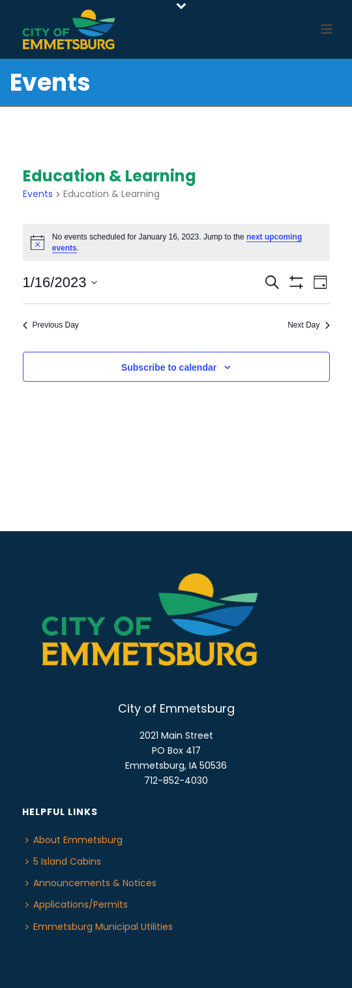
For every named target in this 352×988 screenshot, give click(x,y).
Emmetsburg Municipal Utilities (99, 926)
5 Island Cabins (63, 861)
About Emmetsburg (74, 839)
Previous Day (51, 325)
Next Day (308, 325)
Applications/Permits (76, 904)
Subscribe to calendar (168, 367)
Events (38, 194)
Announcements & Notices (90, 882)
